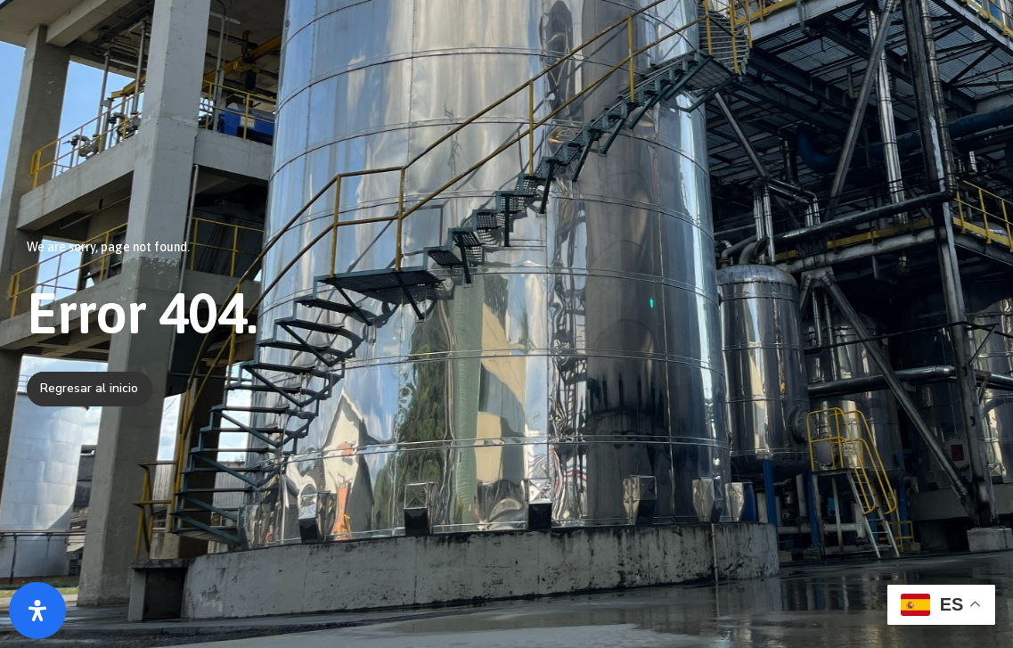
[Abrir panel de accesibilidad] (37, 610)
